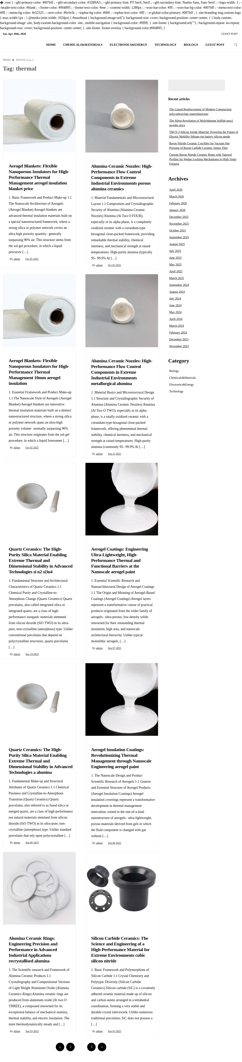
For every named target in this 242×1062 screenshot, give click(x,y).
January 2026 (177, 210)
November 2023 (179, 346)
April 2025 (175, 271)
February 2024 (178, 332)
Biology (191, 44)
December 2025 (178, 216)
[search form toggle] (235, 44)
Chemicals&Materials (82, 44)
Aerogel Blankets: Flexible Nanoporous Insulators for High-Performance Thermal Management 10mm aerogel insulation (39, 372)
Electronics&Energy (128, 44)
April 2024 (175, 319)
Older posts (144, 1047)
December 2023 (178, 339)
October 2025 (177, 230)
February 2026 (178, 203)
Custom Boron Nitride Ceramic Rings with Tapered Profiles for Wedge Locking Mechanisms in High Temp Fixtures (202, 159)
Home (51, 44)
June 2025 (175, 257)
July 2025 (175, 251)
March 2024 (176, 325)
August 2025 (177, 244)
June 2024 (175, 305)
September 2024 (179, 285)
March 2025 (176, 278)
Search (233, 85)
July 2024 (175, 298)
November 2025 (179, 223)
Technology (165, 44)
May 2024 (175, 312)
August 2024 (177, 291)
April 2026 (175, 189)
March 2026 (176, 196)
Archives (178, 179)
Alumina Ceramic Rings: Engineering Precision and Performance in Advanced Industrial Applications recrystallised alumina (33, 949)
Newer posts (17, 1047)
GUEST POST (229, 33)
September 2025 (179, 237)
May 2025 (175, 264)
